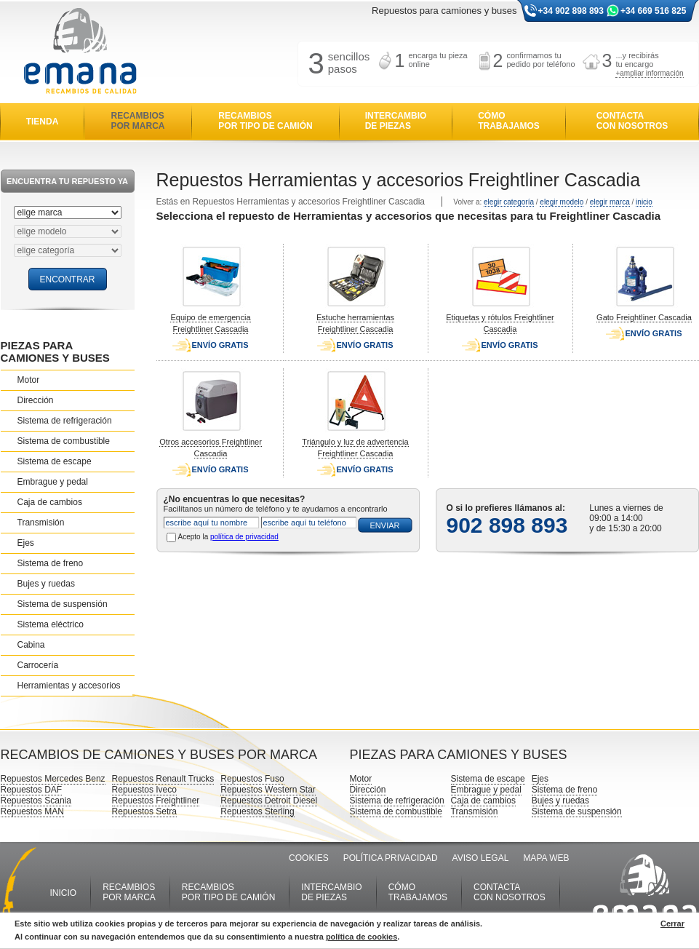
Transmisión (41, 522)
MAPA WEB (546, 858)
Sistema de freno (50, 563)
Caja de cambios (49, 502)
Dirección (35, 400)
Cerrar (672, 923)
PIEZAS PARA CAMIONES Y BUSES (55, 351)
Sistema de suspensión (62, 604)
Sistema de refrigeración (64, 421)
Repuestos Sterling (257, 811)
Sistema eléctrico (50, 624)
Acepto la (228, 537)
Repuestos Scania (36, 800)
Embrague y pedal (52, 482)
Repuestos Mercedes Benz (53, 779)
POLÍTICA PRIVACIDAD (390, 858)
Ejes (25, 543)
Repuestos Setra (144, 811)
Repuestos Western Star (268, 790)
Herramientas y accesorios (69, 685)
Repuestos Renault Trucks (163, 779)
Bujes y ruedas (46, 584)
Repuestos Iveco (144, 790)
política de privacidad (244, 537)
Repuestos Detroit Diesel (268, 800)
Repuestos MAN (32, 811)
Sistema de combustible (63, 441)
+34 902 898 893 (571, 11)
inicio (644, 202)
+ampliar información (649, 73)
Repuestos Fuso (252, 779)
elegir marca (610, 202)
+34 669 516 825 (653, 11)
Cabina (31, 645)
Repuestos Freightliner (156, 800)
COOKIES (309, 858)
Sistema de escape (54, 461)
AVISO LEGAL (480, 858)
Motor (28, 380)
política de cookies (361, 936)
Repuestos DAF (32, 790)
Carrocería (38, 665)
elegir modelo (561, 202)
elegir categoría (509, 202)
